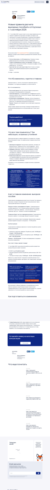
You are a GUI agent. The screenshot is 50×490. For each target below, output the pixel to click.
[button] (25, 124)
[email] (22, 473)
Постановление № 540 (22, 53)
